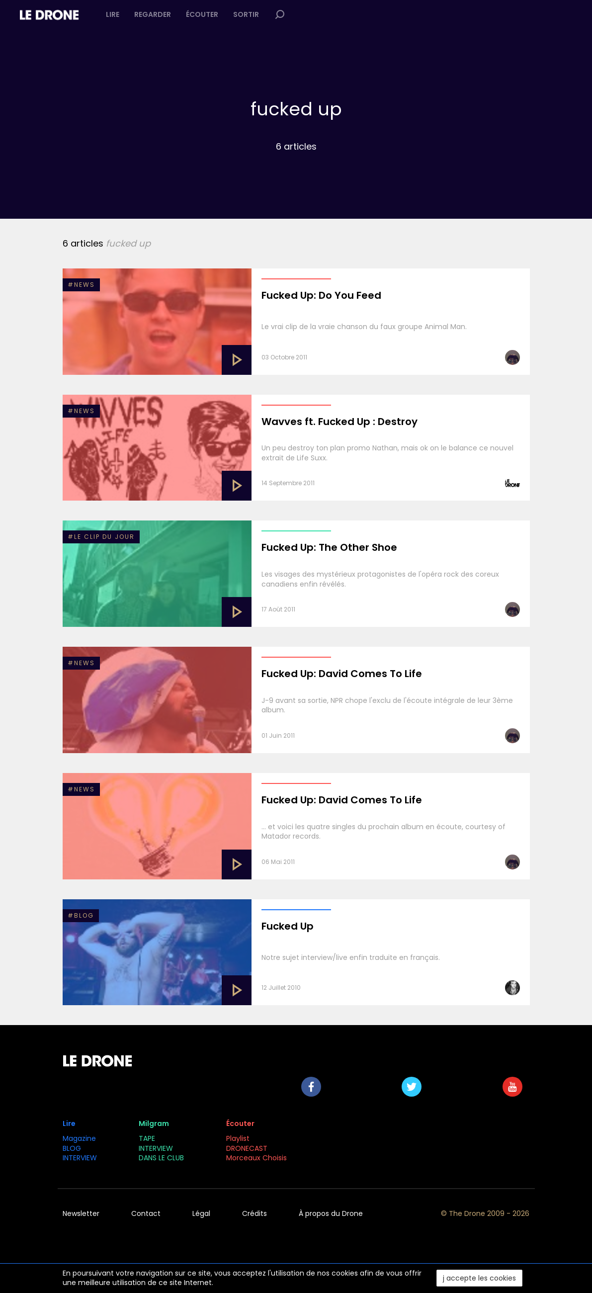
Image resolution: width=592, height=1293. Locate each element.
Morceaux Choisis (257, 1158)
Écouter (202, 14)
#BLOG (81, 915)
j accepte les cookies (479, 1278)
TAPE (147, 1138)
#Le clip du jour (101, 536)
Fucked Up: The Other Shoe (329, 547)
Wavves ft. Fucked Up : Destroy (339, 422)
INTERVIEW (80, 1158)
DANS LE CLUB (161, 1158)
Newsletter (81, 1213)
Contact (146, 1213)
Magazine (79, 1138)
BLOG (72, 1148)
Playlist (238, 1138)
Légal (201, 1213)
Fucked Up (287, 926)
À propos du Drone (331, 1213)
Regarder (152, 14)
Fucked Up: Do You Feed (321, 295)
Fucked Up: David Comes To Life (341, 674)
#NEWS (81, 284)
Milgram (154, 1123)
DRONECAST (246, 1148)
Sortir (246, 14)
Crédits (254, 1213)
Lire (112, 14)
